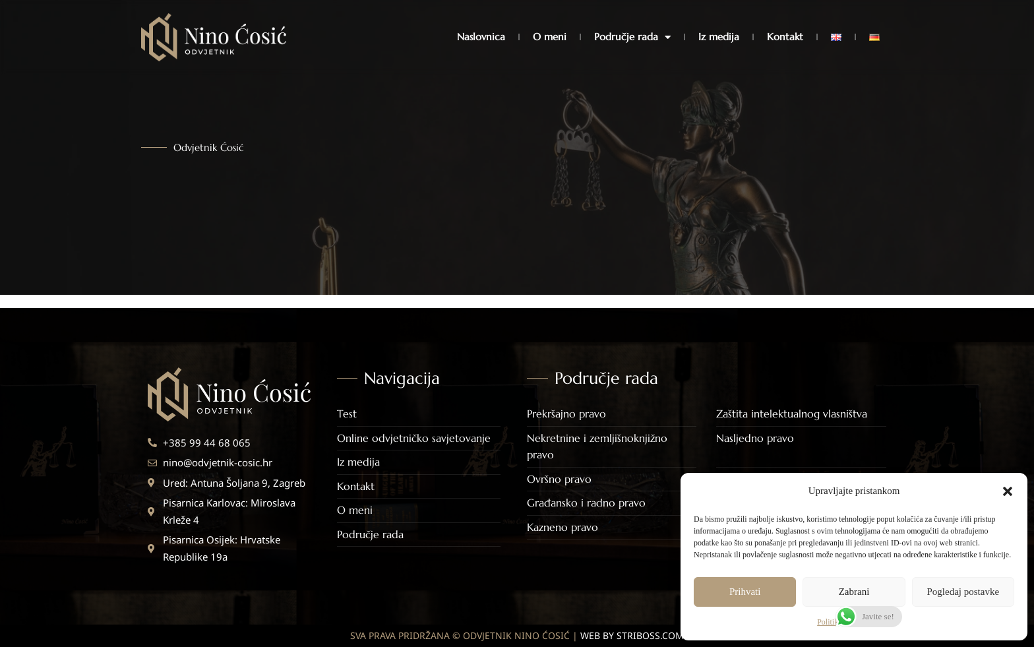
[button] (1007, 491)
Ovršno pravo (559, 478)
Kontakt (785, 36)
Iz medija (718, 36)
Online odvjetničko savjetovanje (414, 438)
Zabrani (854, 591)
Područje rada (632, 37)
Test (347, 413)
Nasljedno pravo (755, 438)
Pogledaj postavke (963, 591)
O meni (549, 36)
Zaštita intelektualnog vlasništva (791, 413)
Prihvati (745, 591)
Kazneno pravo (562, 527)
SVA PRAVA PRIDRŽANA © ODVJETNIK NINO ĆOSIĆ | (517, 635)
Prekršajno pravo (566, 413)
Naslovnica (481, 36)
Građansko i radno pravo (586, 502)
